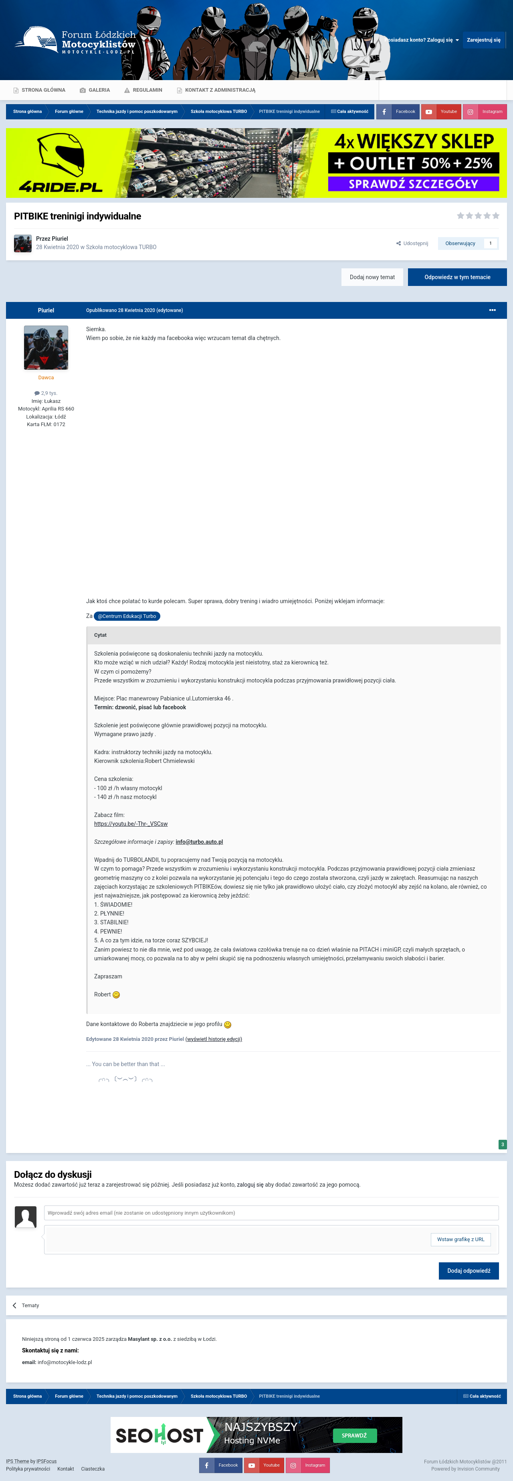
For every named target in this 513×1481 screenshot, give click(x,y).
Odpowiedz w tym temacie (457, 277)
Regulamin (146, 90)
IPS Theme (17, 1461)
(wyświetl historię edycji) (214, 1039)
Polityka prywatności (28, 1469)
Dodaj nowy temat (372, 277)
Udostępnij (412, 243)
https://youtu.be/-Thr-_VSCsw (131, 824)
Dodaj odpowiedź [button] (469, 1271)
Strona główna (42, 90)
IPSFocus (46, 1461)
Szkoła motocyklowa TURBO (121, 247)
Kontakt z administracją (219, 90)
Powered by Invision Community (465, 1469)
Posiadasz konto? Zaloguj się (421, 40)
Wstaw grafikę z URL (461, 1239)
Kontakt (65, 1469)
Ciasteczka (93, 1469)
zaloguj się (250, 1184)
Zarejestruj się (484, 40)
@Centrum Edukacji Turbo (127, 616)
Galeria (98, 90)
